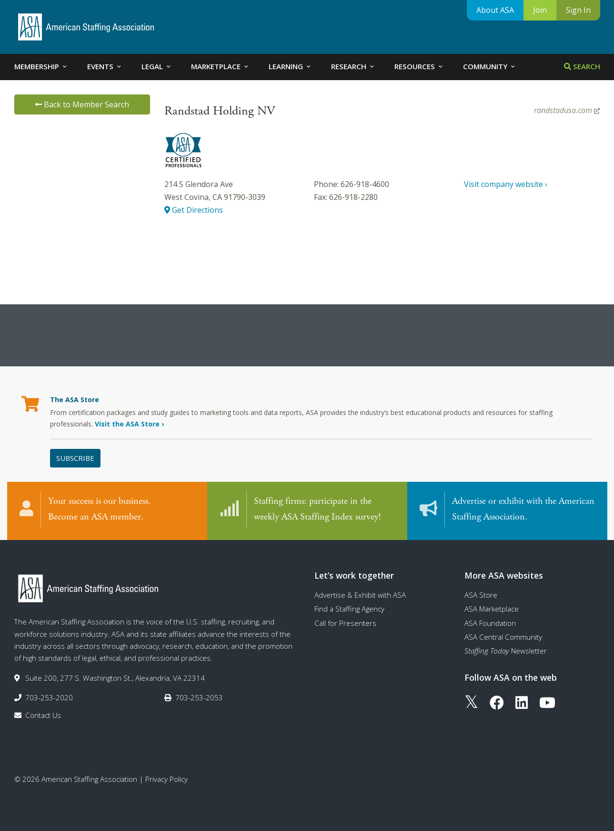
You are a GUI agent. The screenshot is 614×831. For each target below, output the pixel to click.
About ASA (495, 10)
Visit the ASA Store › (129, 423)
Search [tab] (582, 66)
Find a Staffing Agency (349, 608)
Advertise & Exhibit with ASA (360, 595)
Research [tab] (353, 66)
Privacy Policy (166, 779)
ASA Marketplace (491, 608)
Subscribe (75, 458)
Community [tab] (489, 66)
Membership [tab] (41, 66)
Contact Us (43, 715)
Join (540, 10)
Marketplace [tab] (220, 66)
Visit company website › (505, 184)
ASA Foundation (490, 623)
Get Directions (193, 210)
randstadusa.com (567, 110)
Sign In (578, 10)
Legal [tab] (156, 66)
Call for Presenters (345, 623)
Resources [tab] (419, 66)
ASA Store (480, 595)
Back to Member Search (82, 104)
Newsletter (505, 650)
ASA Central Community (503, 637)
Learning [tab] (290, 66)
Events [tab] (104, 66)
